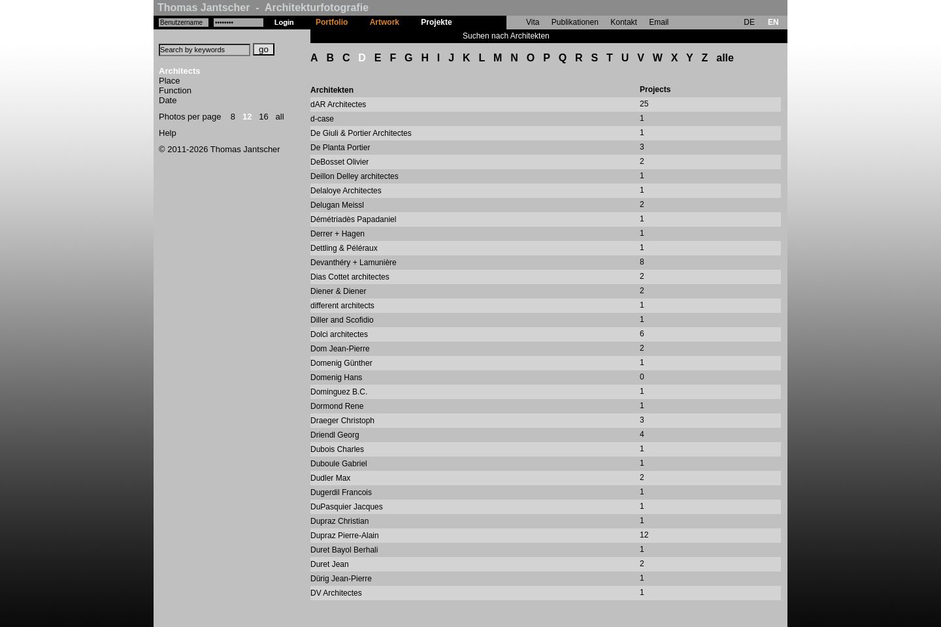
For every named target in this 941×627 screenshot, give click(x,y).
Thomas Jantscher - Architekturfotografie (263, 7)
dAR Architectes (338, 104)
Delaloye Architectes (346, 190)
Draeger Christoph (342, 420)
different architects (342, 305)
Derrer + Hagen (337, 233)
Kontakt (623, 22)
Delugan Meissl (337, 205)
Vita (532, 22)
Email (659, 22)
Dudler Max (330, 478)
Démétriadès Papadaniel (353, 219)
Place (169, 81)
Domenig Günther (341, 363)
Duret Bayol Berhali (344, 550)
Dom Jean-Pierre (340, 348)
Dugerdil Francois (341, 492)
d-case (322, 118)
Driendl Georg (334, 435)
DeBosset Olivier (339, 162)
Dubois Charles (337, 449)
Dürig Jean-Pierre (341, 578)
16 (263, 116)
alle (725, 57)
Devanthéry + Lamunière (353, 262)
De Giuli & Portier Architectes (361, 133)
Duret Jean (329, 564)
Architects (180, 71)
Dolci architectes (339, 334)
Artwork (384, 22)
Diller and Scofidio (342, 320)
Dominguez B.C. (338, 391)
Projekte (436, 22)
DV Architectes (336, 593)
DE (749, 22)
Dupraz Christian (339, 521)
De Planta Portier (340, 147)
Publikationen (575, 22)
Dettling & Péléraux (344, 248)
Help (167, 133)
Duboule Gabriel (338, 463)
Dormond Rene (336, 406)
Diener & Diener (338, 291)
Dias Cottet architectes (349, 276)
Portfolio (332, 22)
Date (167, 100)
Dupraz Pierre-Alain (344, 535)
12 (247, 116)
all (280, 116)
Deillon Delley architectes (354, 176)
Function (175, 90)
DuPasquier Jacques (346, 506)
